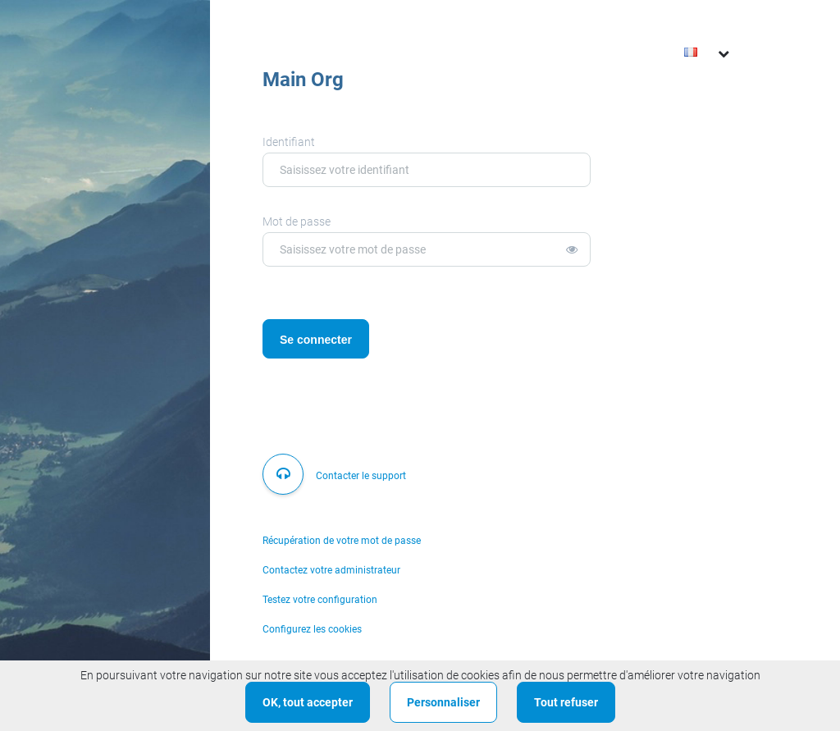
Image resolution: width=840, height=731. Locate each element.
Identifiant (288, 141)
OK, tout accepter (307, 702)
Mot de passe (296, 221)
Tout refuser (566, 702)
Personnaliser (443, 702)
